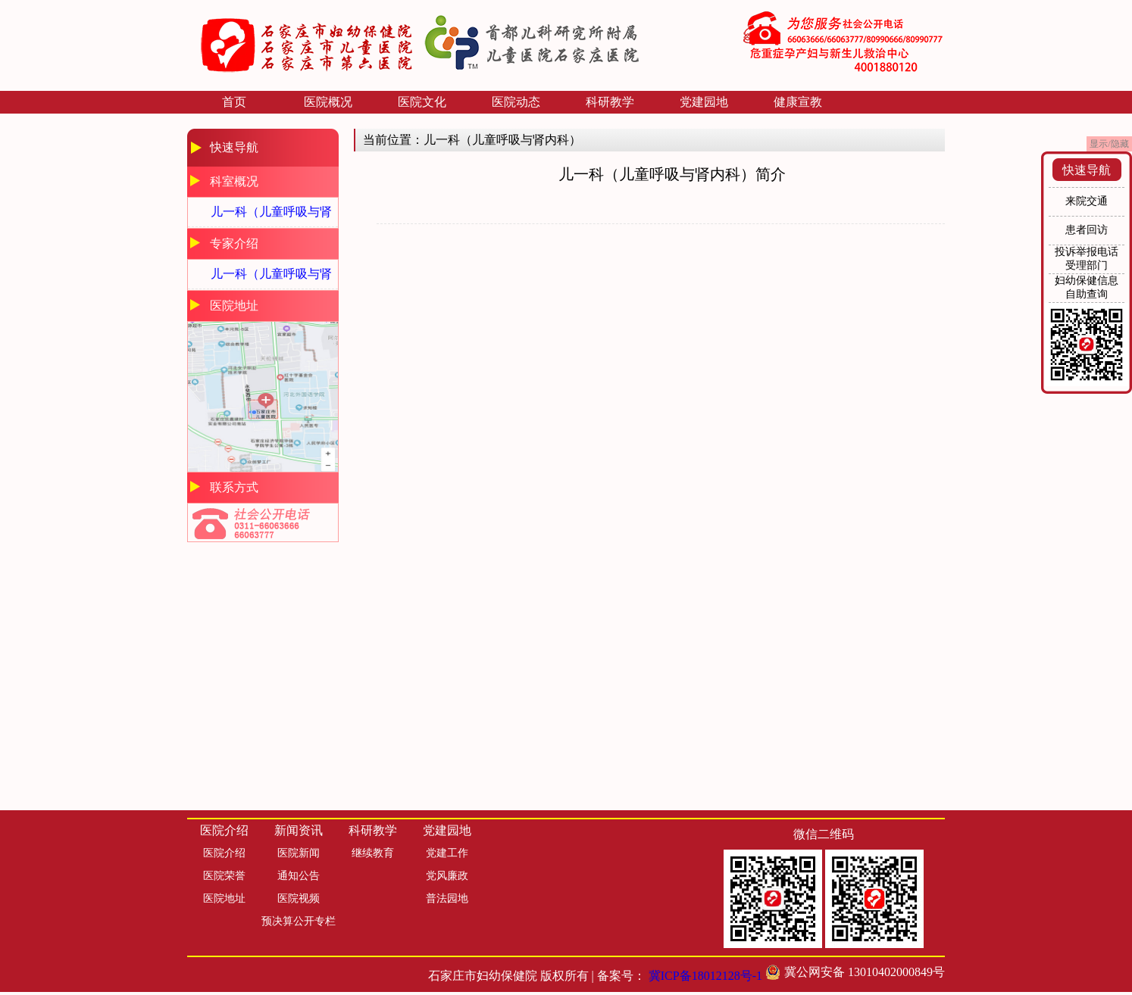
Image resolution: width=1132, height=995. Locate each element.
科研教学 (610, 101)
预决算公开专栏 (298, 921)
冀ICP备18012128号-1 (705, 975)
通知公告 (298, 875)
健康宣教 (798, 101)
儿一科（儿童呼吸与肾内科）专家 (271, 278)
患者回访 (1086, 229)
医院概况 (328, 101)
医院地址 (224, 898)
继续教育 (373, 853)
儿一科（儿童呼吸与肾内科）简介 (271, 216)
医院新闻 (298, 853)
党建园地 (704, 101)
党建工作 (447, 853)
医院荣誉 (224, 875)
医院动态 (516, 101)
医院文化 (422, 101)
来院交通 (1086, 201)
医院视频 (298, 898)
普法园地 (447, 898)
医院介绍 (224, 853)
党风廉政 (447, 875)
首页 (234, 101)
